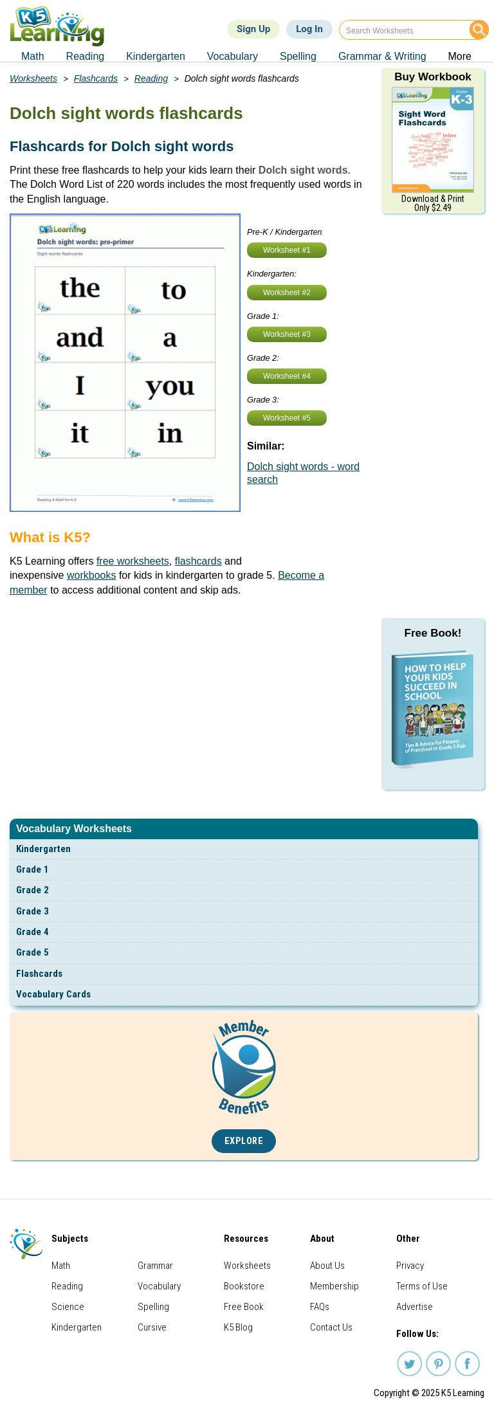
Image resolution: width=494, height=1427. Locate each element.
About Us (327, 1265)
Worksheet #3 (287, 334)
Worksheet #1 (287, 250)
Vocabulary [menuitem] (232, 56)
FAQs (319, 1307)
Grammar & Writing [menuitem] (382, 56)
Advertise (414, 1307)
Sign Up (253, 29)
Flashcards (39, 973)
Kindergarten (43, 849)
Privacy (410, 1265)
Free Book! (433, 633)
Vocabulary (159, 1286)
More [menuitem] (459, 56)
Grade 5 (32, 952)
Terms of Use (422, 1286)
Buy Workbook (432, 77)
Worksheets (33, 78)
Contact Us (331, 1327)
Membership (334, 1286)
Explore (244, 1141)
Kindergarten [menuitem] (155, 56)
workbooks (91, 575)
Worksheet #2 (287, 292)
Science (67, 1307)
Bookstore (244, 1286)
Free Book (244, 1307)
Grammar (155, 1265)
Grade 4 (32, 932)
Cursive (152, 1327)
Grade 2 (32, 890)
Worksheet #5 (287, 418)
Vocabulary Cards (53, 994)
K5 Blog (238, 1327)
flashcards (198, 561)
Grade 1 (32, 869)
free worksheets (132, 561)
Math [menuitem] (32, 56)
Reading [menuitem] (85, 56)
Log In (309, 29)
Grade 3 (32, 911)
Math (60, 1265)
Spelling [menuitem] (298, 56)
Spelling (153, 1307)
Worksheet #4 (287, 376)
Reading (151, 78)
